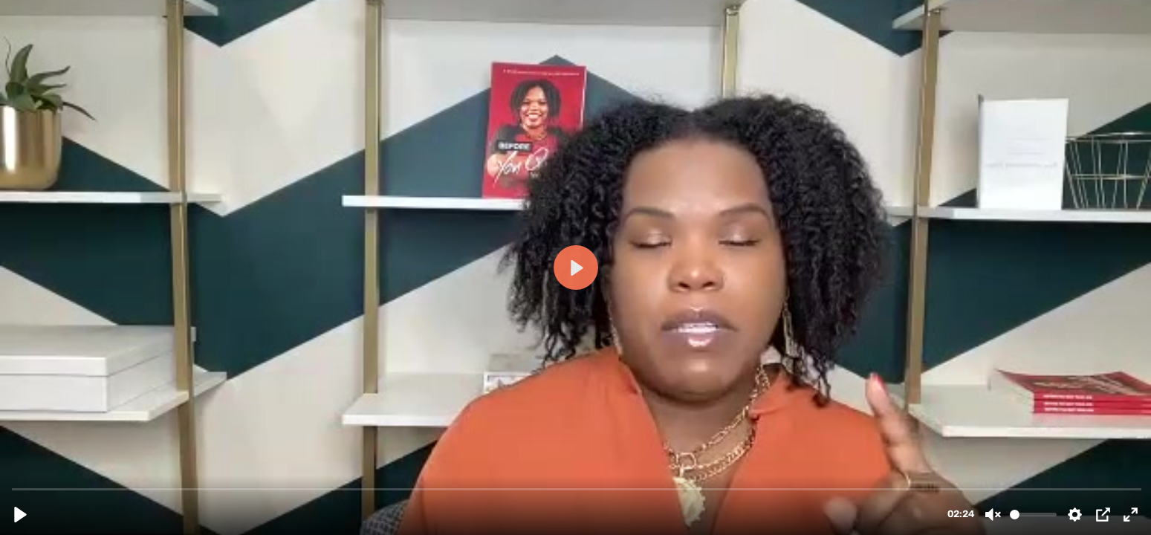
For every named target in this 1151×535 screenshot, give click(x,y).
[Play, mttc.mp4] (20, 515)
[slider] (577, 489)
